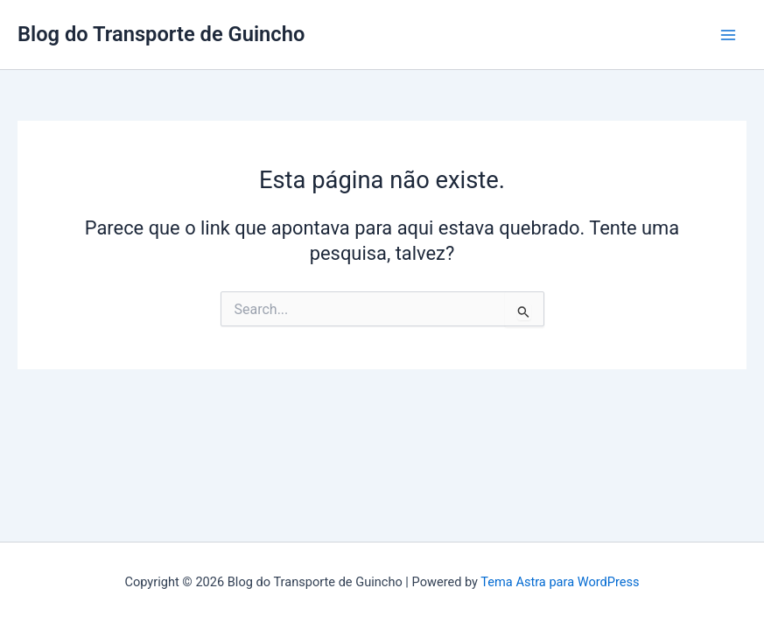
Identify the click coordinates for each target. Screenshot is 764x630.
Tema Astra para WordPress (559, 582)
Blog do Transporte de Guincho (161, 34)
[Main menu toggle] (728, 35)
